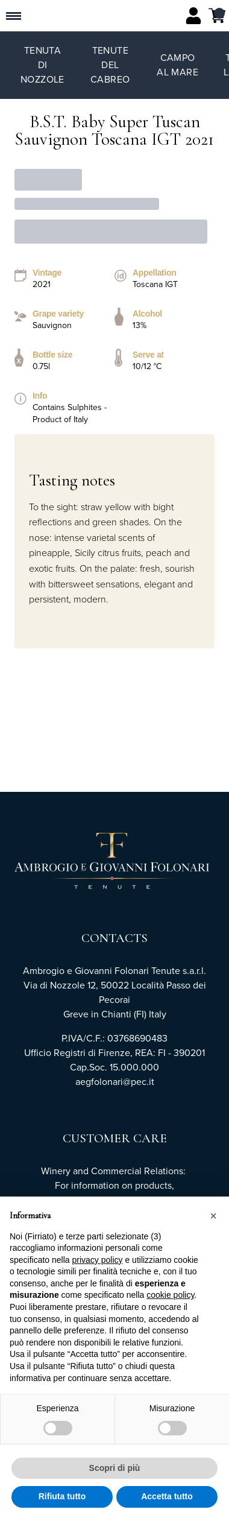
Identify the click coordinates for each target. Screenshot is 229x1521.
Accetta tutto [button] (167, 1497)
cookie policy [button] (170, 1295)
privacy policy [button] (97, 1260)
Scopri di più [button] (114, 1468)
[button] (213, 1215)
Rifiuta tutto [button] (62, 1497)
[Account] (193, 15)
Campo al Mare (177, 65)
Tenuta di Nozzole (42, 64)
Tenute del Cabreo (110, 64)
